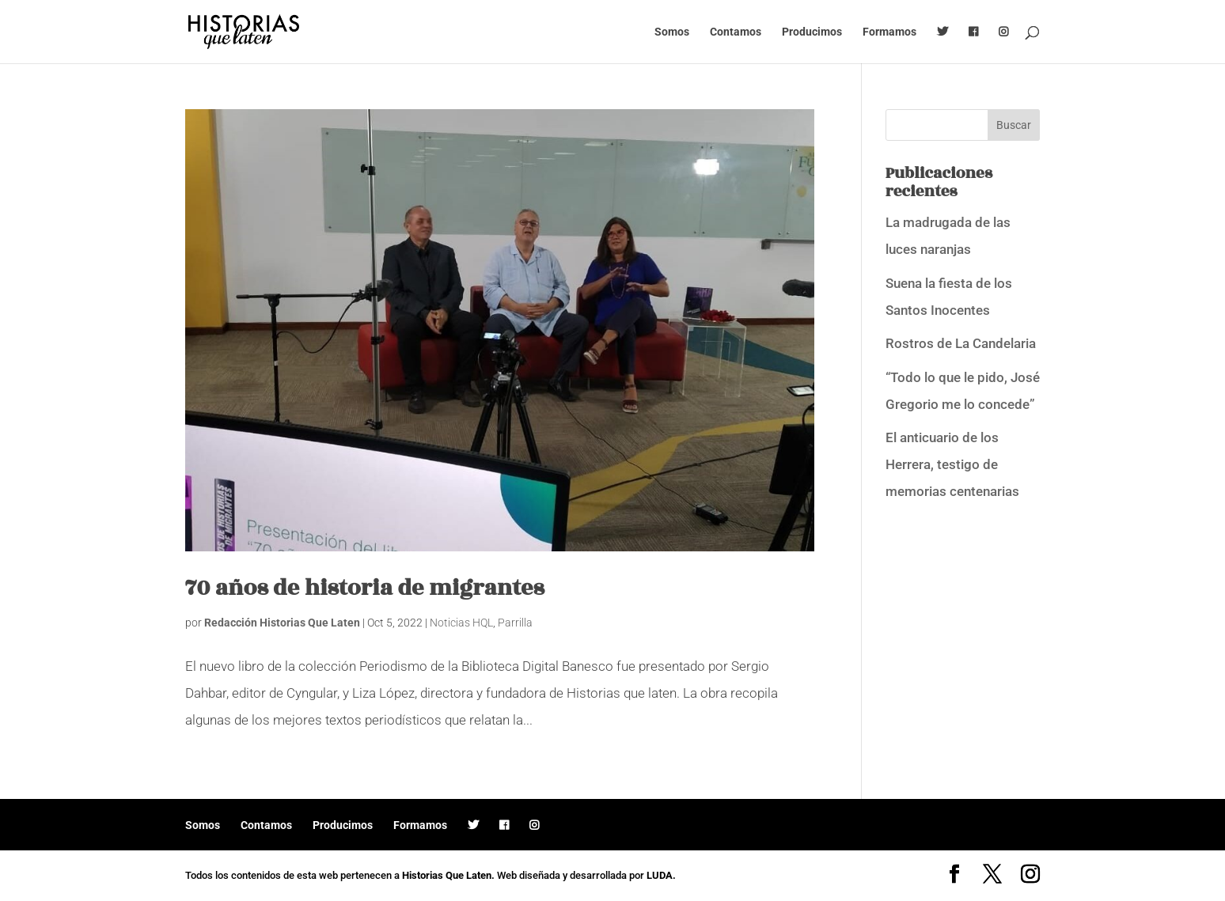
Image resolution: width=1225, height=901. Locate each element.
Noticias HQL (461, 622)
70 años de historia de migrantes (364, 588)
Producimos (812, 32)
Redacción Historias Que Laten (282, 622)
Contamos (735, 32)
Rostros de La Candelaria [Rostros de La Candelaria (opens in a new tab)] (961, 343)
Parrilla (515, 622)
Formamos (889, 32)
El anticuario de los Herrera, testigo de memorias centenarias (952, 464)
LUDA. (661, 875)
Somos (671, 32)
